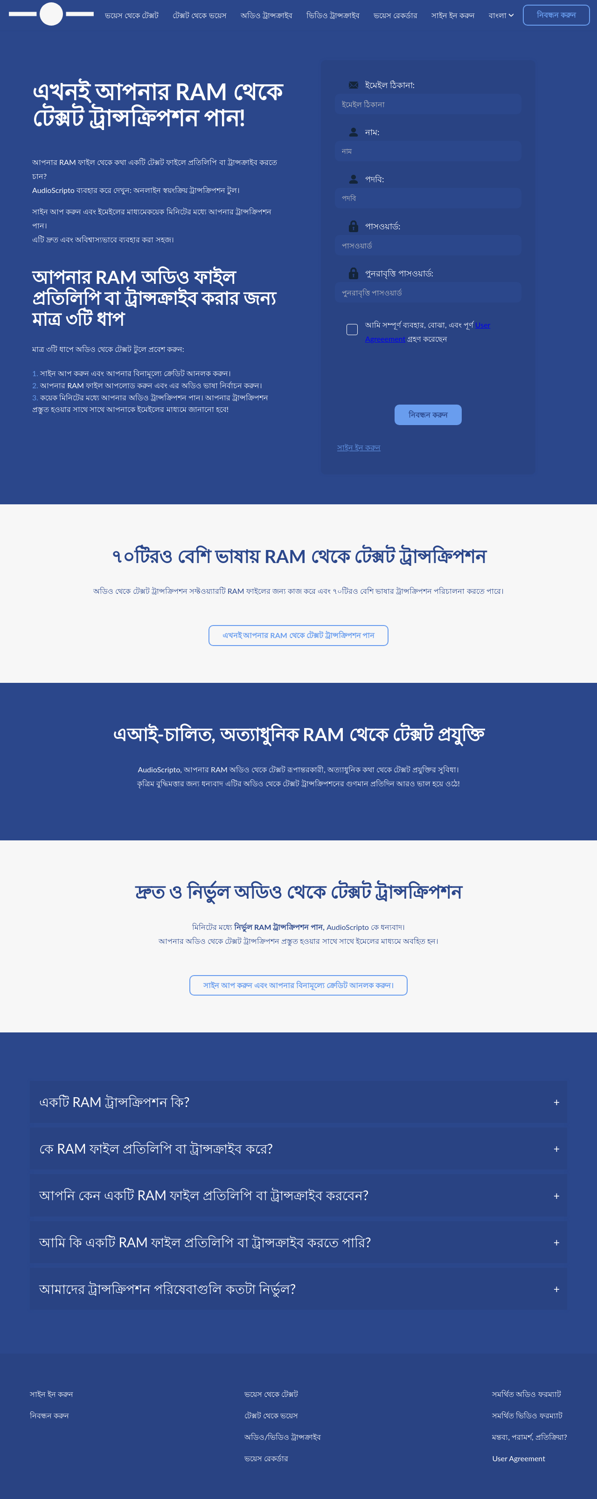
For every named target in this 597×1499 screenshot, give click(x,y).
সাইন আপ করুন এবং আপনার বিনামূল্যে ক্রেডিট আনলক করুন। (298, 985)
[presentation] (406, 375)
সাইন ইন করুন (359, 447)
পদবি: (374, 179)
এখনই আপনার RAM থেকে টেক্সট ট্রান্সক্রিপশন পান (298, 635)
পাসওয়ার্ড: (383, 226)
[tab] (298, 1102)
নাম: (372, 132)
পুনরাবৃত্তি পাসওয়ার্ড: (399, 273)
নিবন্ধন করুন (556, 14)
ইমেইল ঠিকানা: (390, 85)
